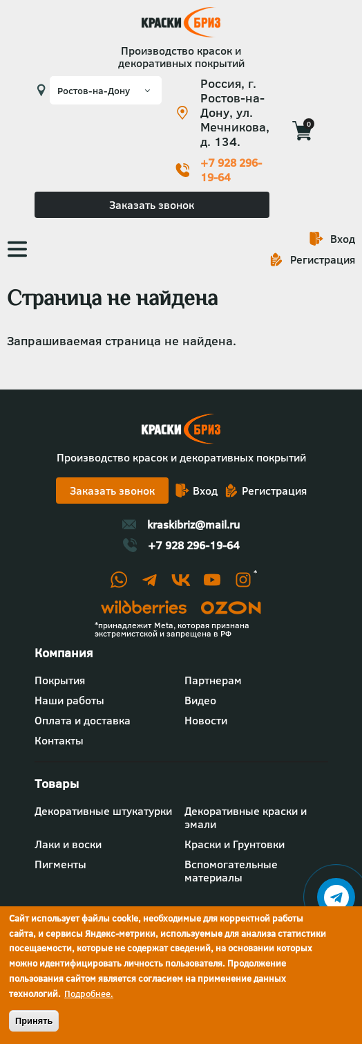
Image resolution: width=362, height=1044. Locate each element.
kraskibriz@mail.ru (193, 524)
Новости (205, 720)
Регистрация (322, 259)
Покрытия (60, 680)
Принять (34, 1021)
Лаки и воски (68, 844)
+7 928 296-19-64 (231, 170)
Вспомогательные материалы (231, 871)
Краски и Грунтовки (234, 844)
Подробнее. (88, 993)
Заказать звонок (151, 204)
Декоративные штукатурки (103, 810)
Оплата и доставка (83, 720)
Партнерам (213, 680)
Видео (200, 700)
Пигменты (60, 864)
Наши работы (69, 700)
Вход (342, 239)
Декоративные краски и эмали (245, 817)
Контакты (59, 740)
